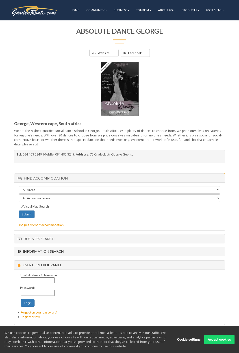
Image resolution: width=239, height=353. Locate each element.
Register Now (30, 317)
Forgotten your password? (39, 312)
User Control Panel (40, 265)
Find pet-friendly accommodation (41, 225)
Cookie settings (189, 340)
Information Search (41, 251)
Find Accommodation (43, 178)
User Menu (215, 10)
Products (190, 10)
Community (96, 10)
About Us (166, 10)
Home (75, 10)
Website (101, 53)
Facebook (133, 53)
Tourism (143, 10)
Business (121, 10)
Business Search (36, 239)
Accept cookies (219, 340)
